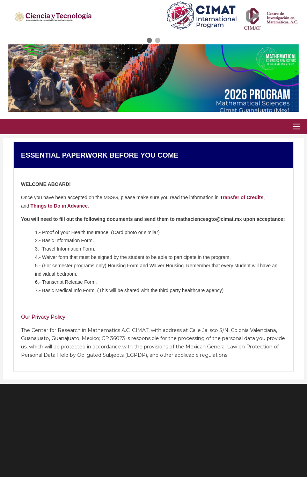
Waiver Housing (166, 265)
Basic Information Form (67, 240)
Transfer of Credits (241, 197)
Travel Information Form (67, 249)
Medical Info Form (74, 290)
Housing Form (123, 265)
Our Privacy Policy (43, 317)
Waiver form (55, 257)
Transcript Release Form (69, 282)
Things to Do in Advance (59, 206)
